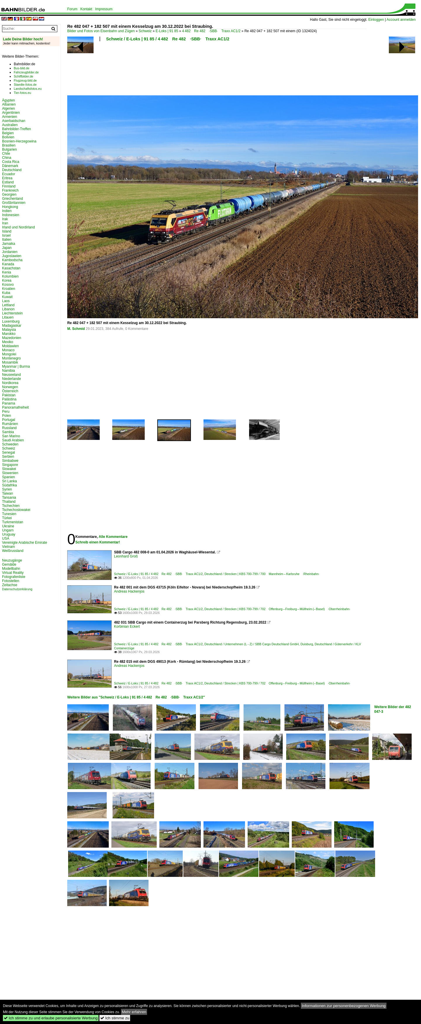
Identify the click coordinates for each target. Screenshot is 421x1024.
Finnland (8, 186)
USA (5, 538)
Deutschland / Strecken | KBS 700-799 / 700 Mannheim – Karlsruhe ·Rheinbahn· (261, 574)
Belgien (8, 133)
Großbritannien (13, 203)
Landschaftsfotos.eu (28, 88)
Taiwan (7, 493)
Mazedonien (11, 338)
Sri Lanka (9, 481)
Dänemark (10, 166)
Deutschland (12, 170)
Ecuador (8, 174)
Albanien (9, 104)
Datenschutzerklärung (17, 589)
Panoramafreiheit (15, 407)
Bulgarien (9, 149)
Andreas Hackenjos (129, 591)
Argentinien (11, 113)
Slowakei (9, 469)
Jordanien (10, 252)
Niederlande (11, 379)
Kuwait (7, 297)
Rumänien (10, 424)
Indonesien (10, 215)
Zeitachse (9, 585)
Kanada (8, 264)
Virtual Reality (13, 573)
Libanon (8, 309)
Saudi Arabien (13, 440)
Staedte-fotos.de (25, 84)
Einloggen (376, 20)
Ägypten (8, 100)
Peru (5, 411)
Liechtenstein (12, 313)
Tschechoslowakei (16, 510)
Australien (10, 125)
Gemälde (9, 564)
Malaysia (9, 330)
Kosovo (8, 285)
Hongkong (10, 207)
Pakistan (8, 395)
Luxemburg (11, 321)
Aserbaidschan (13, 121)
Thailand (8, 502)
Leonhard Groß (126, 556)
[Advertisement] (217, 70)
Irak (5, 219)
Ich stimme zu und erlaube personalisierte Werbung (51, 1018)
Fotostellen (10, 581)
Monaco (8, 350)
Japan (7, 248)
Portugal (8, 420)
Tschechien (11, 506)
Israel (6, 235)
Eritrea (7, 178)
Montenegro (11, 358)
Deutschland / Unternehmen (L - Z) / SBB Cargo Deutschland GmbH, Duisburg (258, 644)
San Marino (11, 436)
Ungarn (7, 530)
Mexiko (7, 342)
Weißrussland (12, 551)
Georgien (9, 194)
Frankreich (10, 190)
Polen (6, 416)
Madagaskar (11, 325)
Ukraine (8, 526)
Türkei (7, 518)
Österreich (10, 391)
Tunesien (9, 514)
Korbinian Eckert (127, 626)
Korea (6, 280)
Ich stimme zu (114, 1018)
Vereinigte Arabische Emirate (24, 543)
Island (6, 231)
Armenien (9, 117)
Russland (9, 428)
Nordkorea (10, 383)
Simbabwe (10, 461)
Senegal (8, 452)
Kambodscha (12, 260)
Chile (6, 154)
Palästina (9, 399)
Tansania (9, 497)
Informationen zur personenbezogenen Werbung (344, 1006)
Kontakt (86, 9)
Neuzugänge (12, 560)
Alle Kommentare (113, 537)
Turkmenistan (12, 522)
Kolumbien (10, 276)
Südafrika (9, 485)
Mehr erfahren (134, 1012)
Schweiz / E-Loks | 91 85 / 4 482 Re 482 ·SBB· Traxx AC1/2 (168, 39)
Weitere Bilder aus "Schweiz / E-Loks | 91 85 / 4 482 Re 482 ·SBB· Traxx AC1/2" (136, 697)
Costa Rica (10, 162)
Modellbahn (11, 569)
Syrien (7, 489)
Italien (6, 240)
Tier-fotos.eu (22, 92)
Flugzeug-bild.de (25, 80)
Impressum (103, 9)
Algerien (8, 108)
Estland (8, 182)
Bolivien (8, 137)
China (6, 158)
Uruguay (8, 534)
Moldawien (10, 346)
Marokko (8, 334)
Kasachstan (11, 268)
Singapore (10, 465)
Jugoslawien (11, 256)
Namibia (8, 371)
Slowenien (10, 473)
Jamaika (8, 244)
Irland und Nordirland (18, 227)
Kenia (6, 272)
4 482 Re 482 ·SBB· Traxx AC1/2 (211, 31)
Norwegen (10, 387)
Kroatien (8, 289)
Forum (72, 9)
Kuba (6, 293)
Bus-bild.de (21, 68)
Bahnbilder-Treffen (16, 129)
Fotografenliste (13, 577)
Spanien (8, 477)
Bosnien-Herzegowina (19, 141)
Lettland (8, 305)
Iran (5, 223)
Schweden (10, 444)
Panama (8, 403)
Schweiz (145, 31)
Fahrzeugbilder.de (26, 72)
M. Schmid (76, 329)
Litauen (7, 317)
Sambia (8, 432)
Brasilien (8, 145)
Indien (7, 211)
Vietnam (8, 547)
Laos (6, 301)
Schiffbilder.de (23, 76)
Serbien (8, 457)
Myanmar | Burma (16, 366)
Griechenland (12, 199)
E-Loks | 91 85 (167, 31)
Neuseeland (11, 375)
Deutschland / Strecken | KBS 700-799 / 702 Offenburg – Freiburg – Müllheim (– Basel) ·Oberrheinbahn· (277, 609)
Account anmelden (401, 20)
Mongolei (9, 354)
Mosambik (10, 362)
